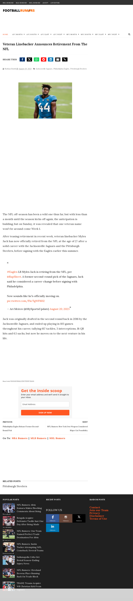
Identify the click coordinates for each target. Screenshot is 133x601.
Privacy (95, 513)
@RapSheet (14, 276)
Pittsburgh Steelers (78, 69)
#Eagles (12, 271)
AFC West (57, 34)
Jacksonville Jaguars (44, 69)
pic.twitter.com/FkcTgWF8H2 (26, 301)
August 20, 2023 (60, 309)
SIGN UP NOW (45, 412)
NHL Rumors (34, 3)
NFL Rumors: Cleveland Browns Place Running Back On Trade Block (29, 573)
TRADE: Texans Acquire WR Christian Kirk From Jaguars (29, 586)
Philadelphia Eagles (61, 69)
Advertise (55, 3)
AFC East (45, 34)
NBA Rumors (8, 3)
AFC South (31, 34)
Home (5, 34)
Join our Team (99, 510)
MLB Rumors (21, 3)
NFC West (112, 34)
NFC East (99, 34)
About (45, 3)
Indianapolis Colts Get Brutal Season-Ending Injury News (28, 560)
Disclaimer (97, 515)
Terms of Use (98, 518)
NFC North (71, 34)
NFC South (86, 34)
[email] (45, 404)
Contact (95, 507)
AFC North (17, 34)
